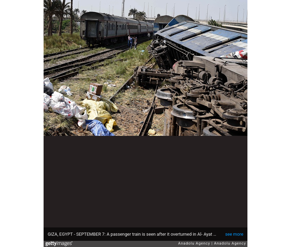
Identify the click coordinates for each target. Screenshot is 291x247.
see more (234, 234)
